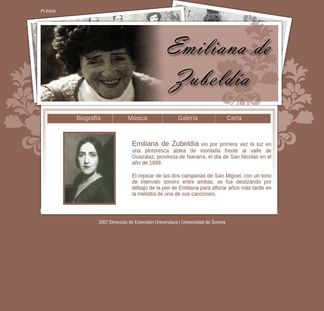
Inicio (51, 11)
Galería (188, 117)
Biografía (88, 117)
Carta (234, 117)
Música (137, 117)
